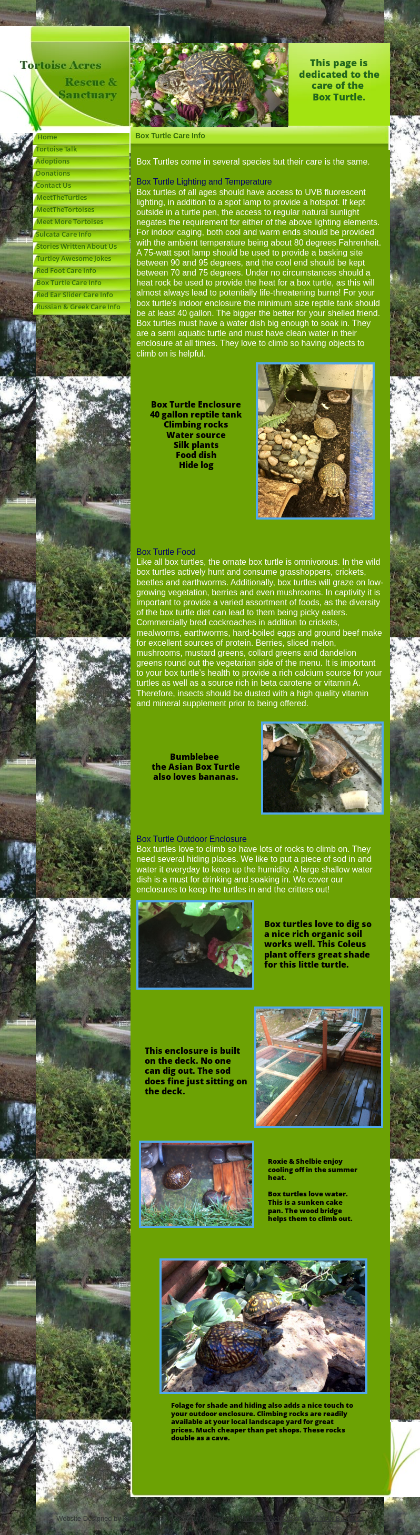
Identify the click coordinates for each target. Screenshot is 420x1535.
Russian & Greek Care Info (77, 306)
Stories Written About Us (75, 246)
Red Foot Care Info (64, 270)
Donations (51, 173)
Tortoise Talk (55, 149)
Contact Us (53, 185)
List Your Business (335, 1518)
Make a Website (268, 1518)
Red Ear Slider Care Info (73, 294)
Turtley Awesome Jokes (72, 258)
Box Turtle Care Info (67, 282)
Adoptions (52, 161)
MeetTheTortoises (63, 209)
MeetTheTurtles (61, 197)
